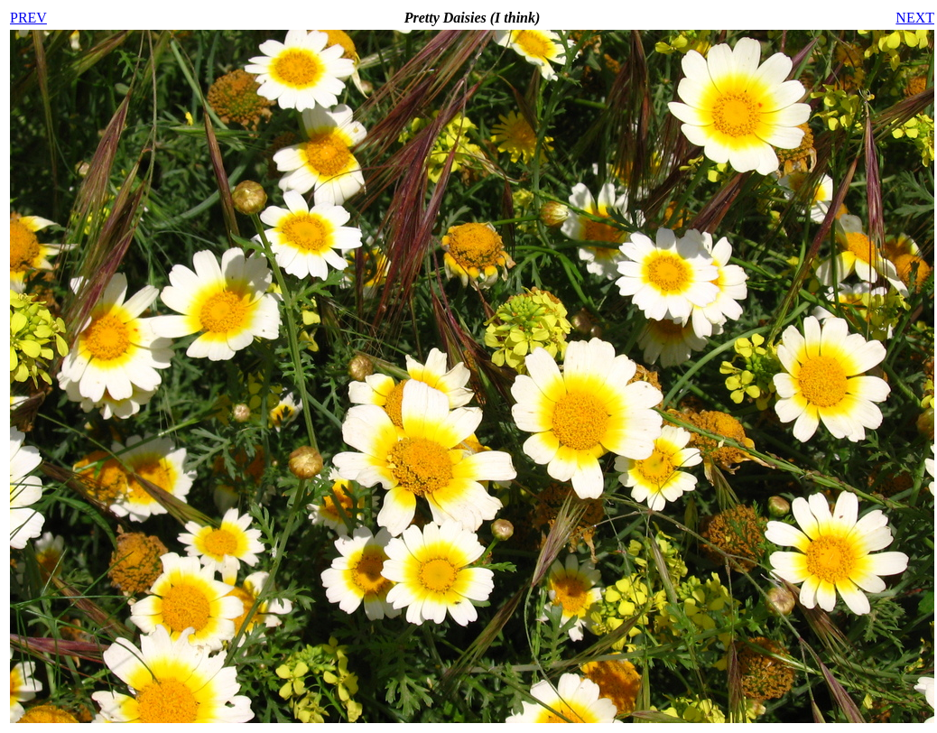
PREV (28, 17)
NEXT (914, 17)
